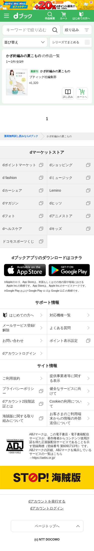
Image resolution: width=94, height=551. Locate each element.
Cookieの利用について (66, 403)
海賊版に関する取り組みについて (18, 418)
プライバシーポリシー (18, 391)
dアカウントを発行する (47, 501)
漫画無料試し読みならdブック (21, 136)
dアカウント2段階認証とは (19, 403)
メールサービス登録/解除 (19, 327)
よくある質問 (60, 328)
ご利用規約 (11, 378)
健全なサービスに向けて (65, 391)
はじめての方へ (18, 315)
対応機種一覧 (60, 315)
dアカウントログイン (19, 353)
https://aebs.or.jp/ (43, 458)
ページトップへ (47, 526)
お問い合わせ (13, 341)
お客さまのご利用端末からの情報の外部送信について (65, 418)
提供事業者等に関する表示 (65, 378)
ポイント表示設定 (64, 341)
